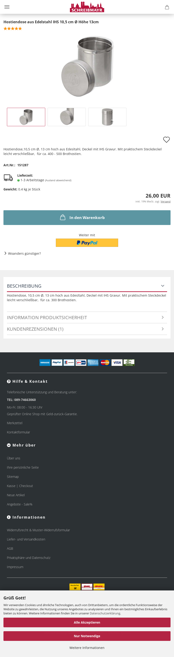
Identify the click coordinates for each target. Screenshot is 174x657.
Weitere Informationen (87, 647)
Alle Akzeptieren (87, 622)
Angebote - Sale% (19, 504)
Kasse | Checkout (20, 486)
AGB (10, 548)
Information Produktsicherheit (47, 317)
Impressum (15, 567)
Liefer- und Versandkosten (26, 539)
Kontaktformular (18, 432)
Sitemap (13, 476)
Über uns (13, 458)
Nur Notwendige (87, 636)
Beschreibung (24, 286)
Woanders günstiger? (24, 253)
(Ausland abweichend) (58, 180)
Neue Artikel (16, 495)
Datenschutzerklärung (105, 613)
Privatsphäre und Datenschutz (28, 557)
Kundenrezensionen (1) (35, 329)
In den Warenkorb (82, 217)
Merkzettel (14, 423)
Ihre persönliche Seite (23, 467)
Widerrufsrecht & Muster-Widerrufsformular (38, 530)
